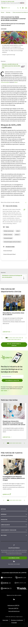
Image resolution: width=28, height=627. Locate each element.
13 (9, 339)
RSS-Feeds (4, 535)
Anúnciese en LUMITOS (13, 605)
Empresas (3, 514)
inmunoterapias (5, 82)
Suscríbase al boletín (12, 380)
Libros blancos (5, 524)
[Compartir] (20, 8)
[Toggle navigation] (26, 8)
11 (22, 337)
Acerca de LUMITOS (13, 608)
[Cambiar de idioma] (23, 8)
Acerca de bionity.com (14, 611)
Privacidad (14, 622)
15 (12, 339)
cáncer (15, 82)
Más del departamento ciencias (14, 344)
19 (18, 339)
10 (20, 337)
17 (15, 339)
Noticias (3, 509)
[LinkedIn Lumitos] (14, 599)
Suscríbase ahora (14, 558)
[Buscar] (18, 8)
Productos (4, 519)
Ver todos (5, 390)
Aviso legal (5, 620)
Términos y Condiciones (17, 620)
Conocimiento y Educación (8, 530)
